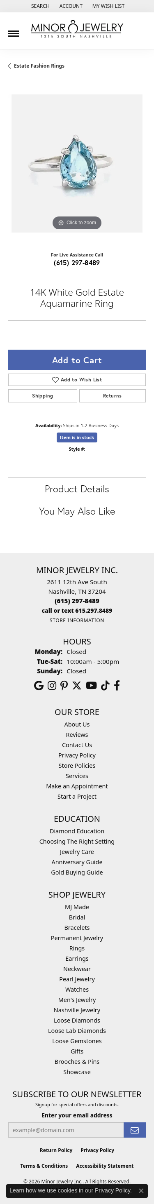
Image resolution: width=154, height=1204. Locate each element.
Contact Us (77, 745)
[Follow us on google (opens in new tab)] (39, 686)
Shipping (42, 396)
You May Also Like (77, 510)
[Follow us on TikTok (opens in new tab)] (105, 686)
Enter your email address (77, 1115)
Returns (112, 396)
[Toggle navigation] (13, 30)
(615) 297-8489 (77, 262)
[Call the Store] (77, 601)
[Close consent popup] (141, 1190)
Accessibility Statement (104, 1165)
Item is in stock (77, 437)
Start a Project (77, 796)
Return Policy (56, 1150)
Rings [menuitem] (77, 948)
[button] (40, 6)
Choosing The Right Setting (77, 841)
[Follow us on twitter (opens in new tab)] (77, 686)
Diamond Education (77, 831)
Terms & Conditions (44, 1165)
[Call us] (77, 610)
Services (77, 776)
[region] (77, 163)
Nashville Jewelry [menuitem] (77, 1010)
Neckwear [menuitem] (77, 969)
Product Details (77, 488)
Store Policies (77, 765)
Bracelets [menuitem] (77, 927)
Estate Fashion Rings (39, 65)
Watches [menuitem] (77, 989)
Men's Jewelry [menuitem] (77, 1000)
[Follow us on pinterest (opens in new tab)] (64, 686)
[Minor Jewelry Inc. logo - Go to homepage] (77, 29)
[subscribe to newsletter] (135, 1130)
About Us (77, 724)
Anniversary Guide (76, 862)
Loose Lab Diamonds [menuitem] (77, 1031)
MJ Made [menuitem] (77, 907)
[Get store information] (77, 620)
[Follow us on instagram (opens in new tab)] (52, 686)
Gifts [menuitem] (77, 1051)
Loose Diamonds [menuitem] (77, 1020)
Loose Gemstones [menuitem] (76, 1041)
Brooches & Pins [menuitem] (77, 1061)
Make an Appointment (77, 786)
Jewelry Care (77, 852)
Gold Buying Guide (77, 872)
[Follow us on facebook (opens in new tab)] (117, 686)
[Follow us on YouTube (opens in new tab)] (91, 686)
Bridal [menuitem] (77, 917)
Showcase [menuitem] (77, 1072)
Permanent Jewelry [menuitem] (77, 938)
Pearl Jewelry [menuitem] (76, 979)
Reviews (77, 734)
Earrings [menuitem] (76, 958)
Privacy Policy (77, 755)
